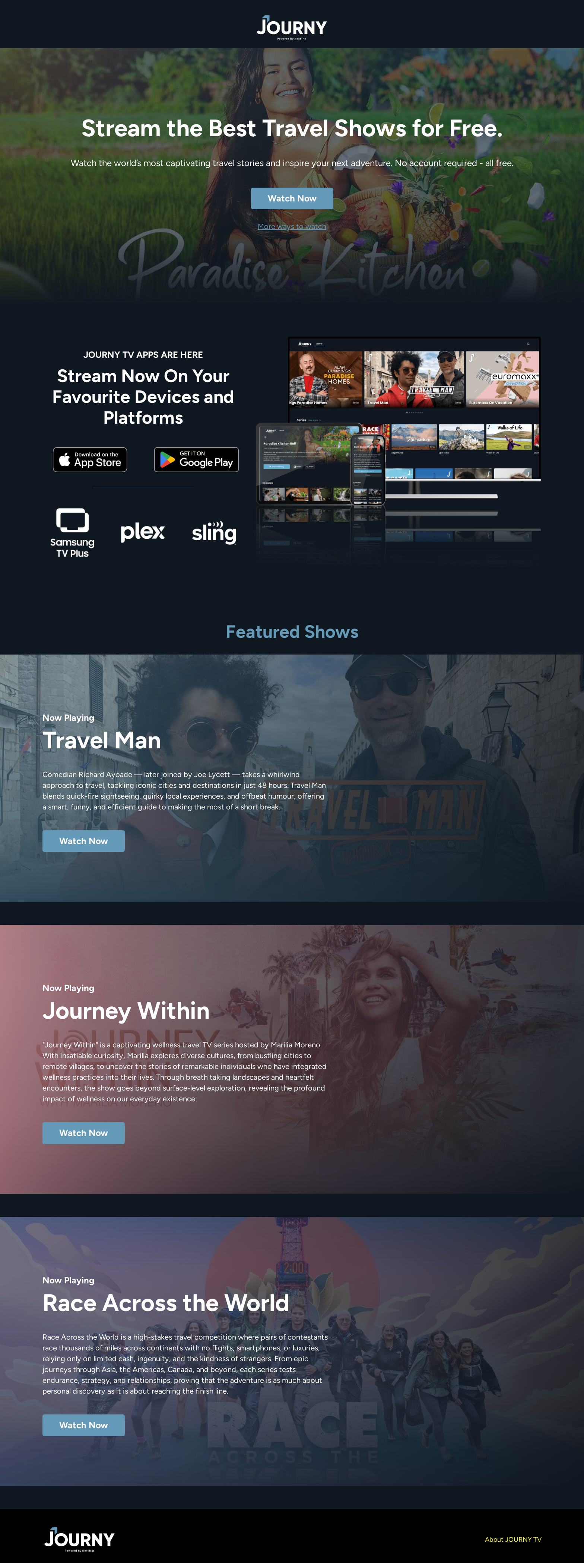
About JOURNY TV (513, 1539)
